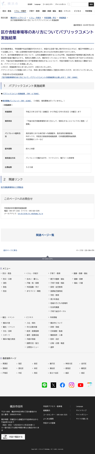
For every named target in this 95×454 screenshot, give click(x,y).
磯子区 (52, 363)
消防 (4, 283)
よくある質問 (48, 419)
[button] (47, 235)
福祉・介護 (78, 283)
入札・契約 (31, 323)
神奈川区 (69, 363)
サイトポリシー (82, 415)
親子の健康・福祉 (57, 279)
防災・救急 (7, 273)
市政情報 (53, 317)
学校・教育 (54, 295)
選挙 (52, 347)
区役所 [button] (30, 4)
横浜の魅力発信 (9, 339)
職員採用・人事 (56, 335)
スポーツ (6, 335)
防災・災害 (7, 279)
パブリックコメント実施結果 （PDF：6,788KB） (21, 94)
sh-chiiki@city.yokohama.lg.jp (30, 213)
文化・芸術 (7, 331)
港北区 (20, 368)
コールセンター (48, 4)
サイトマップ (81, 410)
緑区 (67, 373)
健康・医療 (78, 279)
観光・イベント (9, 317)
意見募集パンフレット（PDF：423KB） (17, 101)
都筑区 (68, 368)
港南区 (5, 368)
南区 (83, 373)
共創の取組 (31, 339)
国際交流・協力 (33, 343)
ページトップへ (47, 259)
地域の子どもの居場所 (59, 303)
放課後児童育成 (56, 291)
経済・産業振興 (33, 331)
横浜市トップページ (18, 18)
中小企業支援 (32, 327)
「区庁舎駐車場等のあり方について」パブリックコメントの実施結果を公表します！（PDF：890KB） (39, 77)
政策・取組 (54, 327)
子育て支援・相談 (57, 283)
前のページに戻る (10, 250)
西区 (35, 373)
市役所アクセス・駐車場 (52, 406)
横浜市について (56, 323)
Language (79, 406)
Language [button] (38, 4)
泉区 (35, 363)
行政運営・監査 (56, 331)
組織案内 (46, 410)
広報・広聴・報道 (57, 343)
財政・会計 (54, 339)
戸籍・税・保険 (33, 283)
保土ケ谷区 (54, 373)
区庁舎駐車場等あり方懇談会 (12, 187)
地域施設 (62, 18)
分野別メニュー (33, 347)
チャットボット (60, 4)
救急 (4, 287)
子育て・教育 (55, 273)
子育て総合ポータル (58, 311)
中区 (20, 373)
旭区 (20, 363)
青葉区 (5, 363)
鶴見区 (83, 368)
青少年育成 (54, 299)
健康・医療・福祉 (80, 273)
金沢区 (83, 363)
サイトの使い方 (82, 419)
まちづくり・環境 (33, 291)
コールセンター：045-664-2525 (55, 415)
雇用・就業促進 (33, 335)
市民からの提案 (49, 423)
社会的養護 (54, 307)
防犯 (4, 291)
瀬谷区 (52, 368)
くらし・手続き (35, 18)
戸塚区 (5, 373)
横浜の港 (6, 323)
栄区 (35, 368)
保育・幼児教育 (56, 287)
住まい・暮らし (33, 279)
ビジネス (29, 317)
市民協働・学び (50, 18)
